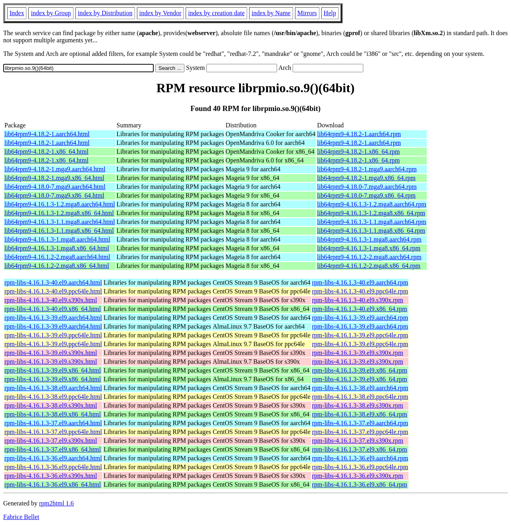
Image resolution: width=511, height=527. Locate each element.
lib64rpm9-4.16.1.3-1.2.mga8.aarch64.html (59, 204)
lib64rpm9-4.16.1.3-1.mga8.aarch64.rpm (369, 239)
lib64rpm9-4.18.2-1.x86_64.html (46, 151)
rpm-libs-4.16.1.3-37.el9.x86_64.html (52, 449)
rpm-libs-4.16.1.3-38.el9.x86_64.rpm (359, 414)
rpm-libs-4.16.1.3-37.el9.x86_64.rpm (359, 449)
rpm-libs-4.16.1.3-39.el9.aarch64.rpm (360, 317)
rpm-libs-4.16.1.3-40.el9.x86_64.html (52, 308)
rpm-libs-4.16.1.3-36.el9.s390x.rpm (357, 475)
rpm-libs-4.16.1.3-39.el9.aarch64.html (53, 317)
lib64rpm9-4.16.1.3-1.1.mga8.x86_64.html (59, 230)
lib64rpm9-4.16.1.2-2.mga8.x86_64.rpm (368, 265)
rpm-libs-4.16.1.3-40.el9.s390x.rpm (357, 300)
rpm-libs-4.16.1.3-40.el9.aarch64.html (53, 282)
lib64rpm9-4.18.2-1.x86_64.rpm (358, 151)
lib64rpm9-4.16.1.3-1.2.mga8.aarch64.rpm (371, 204)
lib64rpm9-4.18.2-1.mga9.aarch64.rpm (366, 169)
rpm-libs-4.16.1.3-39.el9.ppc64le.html (53, 335)
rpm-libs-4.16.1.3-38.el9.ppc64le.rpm (360, 396)
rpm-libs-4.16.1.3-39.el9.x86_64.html (52, 370)
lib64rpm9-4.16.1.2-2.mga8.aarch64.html (57, 257)
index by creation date (216, 13)
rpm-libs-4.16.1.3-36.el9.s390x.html (50, 475)
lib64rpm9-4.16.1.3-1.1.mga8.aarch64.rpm (371, 221)
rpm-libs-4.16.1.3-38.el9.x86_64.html (52, 414)
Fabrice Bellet (21, 516)
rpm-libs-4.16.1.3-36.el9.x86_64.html (52, 484)
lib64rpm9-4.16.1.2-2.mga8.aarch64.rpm (369, 257)
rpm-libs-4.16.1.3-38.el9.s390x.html (50, 405)
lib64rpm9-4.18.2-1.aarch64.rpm (359, 134)
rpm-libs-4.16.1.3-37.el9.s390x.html (50, 440)
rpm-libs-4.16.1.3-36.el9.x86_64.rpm (359, 484)
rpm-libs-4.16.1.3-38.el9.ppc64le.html (53, 396)
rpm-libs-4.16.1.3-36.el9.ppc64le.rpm (360, 467)
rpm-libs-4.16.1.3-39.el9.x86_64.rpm (359, 370)
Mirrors (307, 13)
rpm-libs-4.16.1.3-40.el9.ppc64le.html (53, 291)
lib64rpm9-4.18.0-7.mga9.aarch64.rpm (366, 186)
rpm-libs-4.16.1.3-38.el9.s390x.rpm (357, 405)
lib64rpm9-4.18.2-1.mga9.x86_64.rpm (366, 177)
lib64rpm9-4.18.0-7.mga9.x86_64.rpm (366, 195)
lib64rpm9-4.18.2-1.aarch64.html (46, 134)
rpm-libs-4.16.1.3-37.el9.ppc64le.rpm (360, 431)
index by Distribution (105, 13)
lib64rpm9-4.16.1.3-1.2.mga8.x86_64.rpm (371, 213)
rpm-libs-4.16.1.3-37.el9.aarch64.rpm (360, 423)
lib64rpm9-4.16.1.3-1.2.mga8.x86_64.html (59, 213)
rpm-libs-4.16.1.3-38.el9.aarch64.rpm (360, 387)
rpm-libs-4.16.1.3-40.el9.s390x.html (50, 300)
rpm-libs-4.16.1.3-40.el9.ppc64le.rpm (360, 291)
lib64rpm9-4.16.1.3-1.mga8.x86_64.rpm (368, 248)
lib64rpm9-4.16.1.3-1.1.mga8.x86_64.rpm (371, 230)
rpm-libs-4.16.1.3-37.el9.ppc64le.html (53, 431)
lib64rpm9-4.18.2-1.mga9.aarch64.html (54, 169)
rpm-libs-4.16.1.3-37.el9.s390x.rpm (357, 440)
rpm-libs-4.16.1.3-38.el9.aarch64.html (53, 387)
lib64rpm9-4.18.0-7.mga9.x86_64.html (54, 195)
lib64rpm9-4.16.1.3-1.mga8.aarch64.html (57, 239)
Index (17, 13)
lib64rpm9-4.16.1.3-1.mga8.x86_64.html (56, 248)
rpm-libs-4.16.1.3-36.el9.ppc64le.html (53, 467)
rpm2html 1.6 (56, 503)
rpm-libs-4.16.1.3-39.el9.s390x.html (50, 352)
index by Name (271, 13)
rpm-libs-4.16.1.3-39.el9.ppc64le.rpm (360, 335)
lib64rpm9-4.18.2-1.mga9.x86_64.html (54, 177)
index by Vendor (160, 13)
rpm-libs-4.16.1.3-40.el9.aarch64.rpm (360, 282)
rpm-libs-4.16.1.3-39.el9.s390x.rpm (357, 352)
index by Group (51, 13)
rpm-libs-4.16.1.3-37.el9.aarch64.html (53, 423)
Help (330, 13)
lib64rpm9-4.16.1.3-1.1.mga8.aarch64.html (59, 221)
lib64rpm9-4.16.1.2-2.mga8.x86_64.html (56, 265)
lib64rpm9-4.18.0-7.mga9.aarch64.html (54, 186)
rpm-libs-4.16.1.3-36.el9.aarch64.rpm (360, 458)
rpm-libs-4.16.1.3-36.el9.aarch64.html (53, 458)
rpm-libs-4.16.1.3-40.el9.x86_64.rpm (359, 308)
